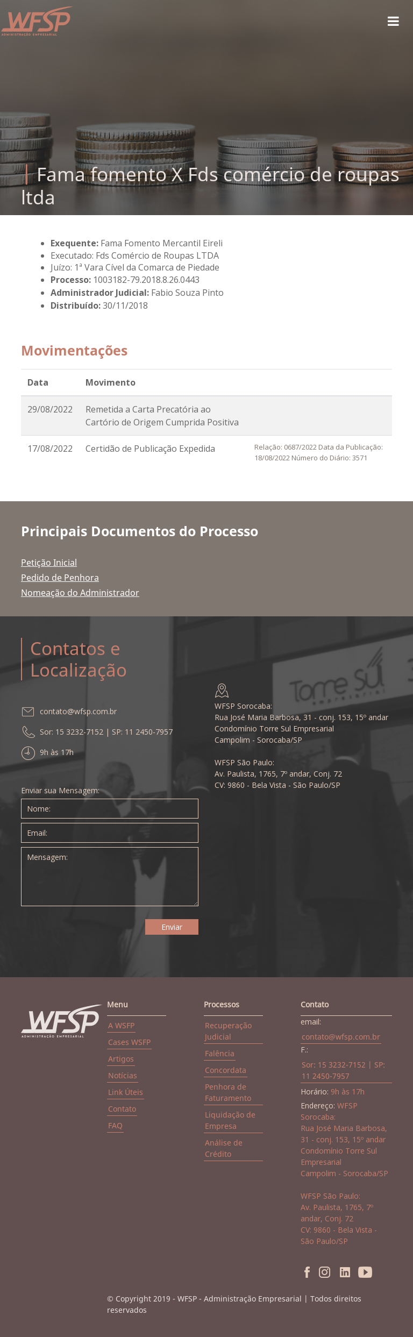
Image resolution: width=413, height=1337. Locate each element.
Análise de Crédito (224, 1148)
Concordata (225, 1070)
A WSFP (121, 1025)
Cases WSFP (129, 1042)
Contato (122, 1109)
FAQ (115, 1125)
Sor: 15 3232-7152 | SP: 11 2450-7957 (343, 1070)
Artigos (121, 1059)
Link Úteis (125, 1092)
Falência (219, 1053)
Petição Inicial (49, 562)
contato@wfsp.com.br (341, 1037)
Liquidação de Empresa (230, 1120)
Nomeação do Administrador (80, 593)
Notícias (122, 1075)
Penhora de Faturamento (228, 1092)
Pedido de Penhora (60, 578)
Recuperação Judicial (228, 1031)
